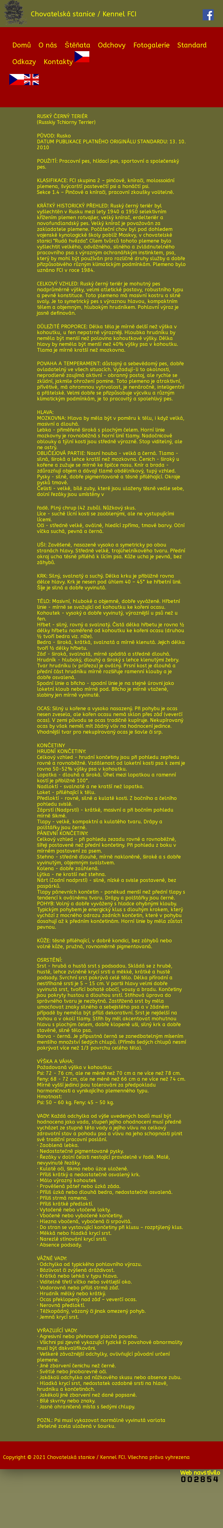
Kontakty (58, 62)
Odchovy (112, 45)
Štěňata (77, 45)
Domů (21, 45)
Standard (192, 45)
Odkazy (24, 62)
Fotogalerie (151, 45)
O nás (48, 45)
